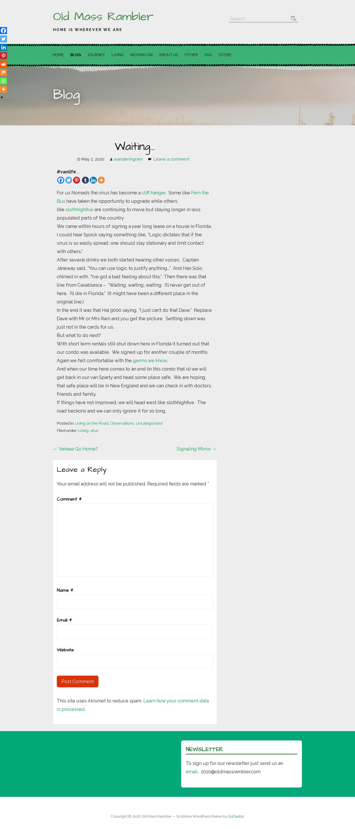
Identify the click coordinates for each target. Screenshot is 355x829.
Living (118, 55)
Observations (122, 423)
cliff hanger (153, 193)
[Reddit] (3, 64)
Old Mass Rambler (103, 16)
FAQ (208, 55)
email (192, 771)
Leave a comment (171, 159)
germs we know (150, 360)
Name (65, 590)
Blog (75, 55)
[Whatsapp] (3, 80)
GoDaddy (236, 816)
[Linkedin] (93, 180)
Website (65, 650)
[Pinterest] (76, 180)
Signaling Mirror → (197, 449)
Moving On (141, 55)
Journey (96, 55)
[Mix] (3, 72)
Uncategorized (149, 423)
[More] (101, 180)
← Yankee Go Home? (75, 449)
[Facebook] (60, 180)
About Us (168, 55)
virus (94, 430)
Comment (69, 499)
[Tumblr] (85, 180)
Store (225, 55)
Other (191, 55)
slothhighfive (80, 209)
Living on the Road (91, 423)
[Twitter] (68, 180)
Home (58, 55)
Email (64, 620)
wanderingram (128, 159)
